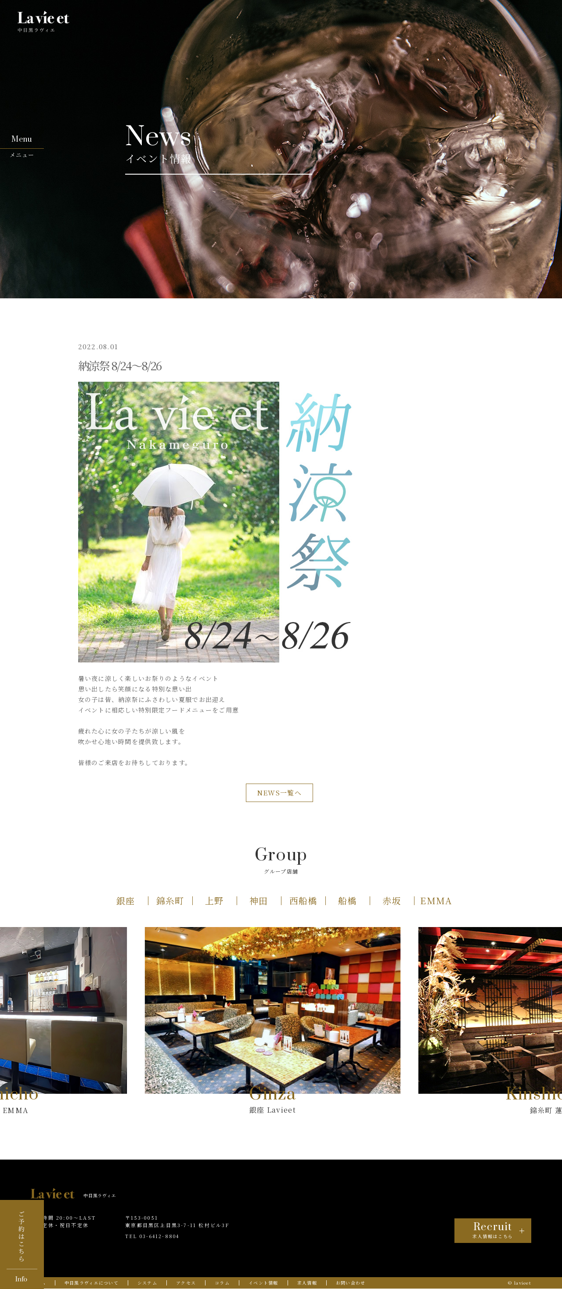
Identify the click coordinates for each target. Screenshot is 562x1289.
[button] (126, 900)
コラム (222, 1283)
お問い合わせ (351, 1283)
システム (147, 1283)
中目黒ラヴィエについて (92, 1283)
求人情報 (307, 1283)
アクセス (186, 1283)
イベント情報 (263, 1283)
